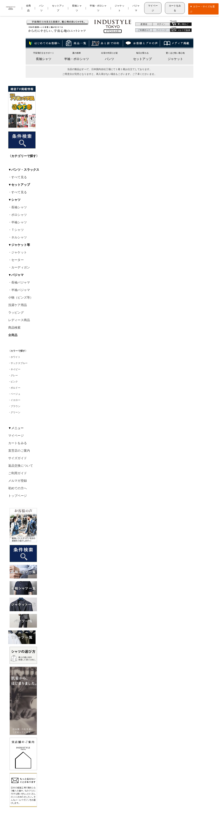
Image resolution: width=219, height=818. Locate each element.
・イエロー (14, 400)
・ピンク (13, 381)
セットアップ (142, 59)
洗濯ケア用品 (17, 305)
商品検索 (14, 327)
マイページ (153, 8)
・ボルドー (14, 387)
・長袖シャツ (17, 207)
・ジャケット (17, 252)
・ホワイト (14, 357)
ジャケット (175, 59)
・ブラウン (14, 406)
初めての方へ (17, 488)
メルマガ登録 (17, 480)
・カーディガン (19, 267)
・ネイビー (14, 369)
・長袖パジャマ (19, 282)
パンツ (109, 59)
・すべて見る (17, 177)
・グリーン (14, 412)
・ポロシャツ (17, 215)
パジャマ (136, 8)
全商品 (28, 8)
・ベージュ (14, 394)
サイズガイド (17, 458)
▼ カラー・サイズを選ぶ (202, 9)
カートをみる (175, 8)
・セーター (16, 260)
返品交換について (20, 465)
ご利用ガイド (17, 473)
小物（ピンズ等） (20, 297)
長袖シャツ (43, 59)
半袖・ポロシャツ (76, 59)
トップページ (17, 495)
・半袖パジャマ (19, 290)
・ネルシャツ (17, 237)
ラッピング (16, 312)
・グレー (13, 375)
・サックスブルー (18, 363)
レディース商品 (19, 320)
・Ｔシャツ (16, 230)
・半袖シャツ (17, 222)
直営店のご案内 (19, 450)
